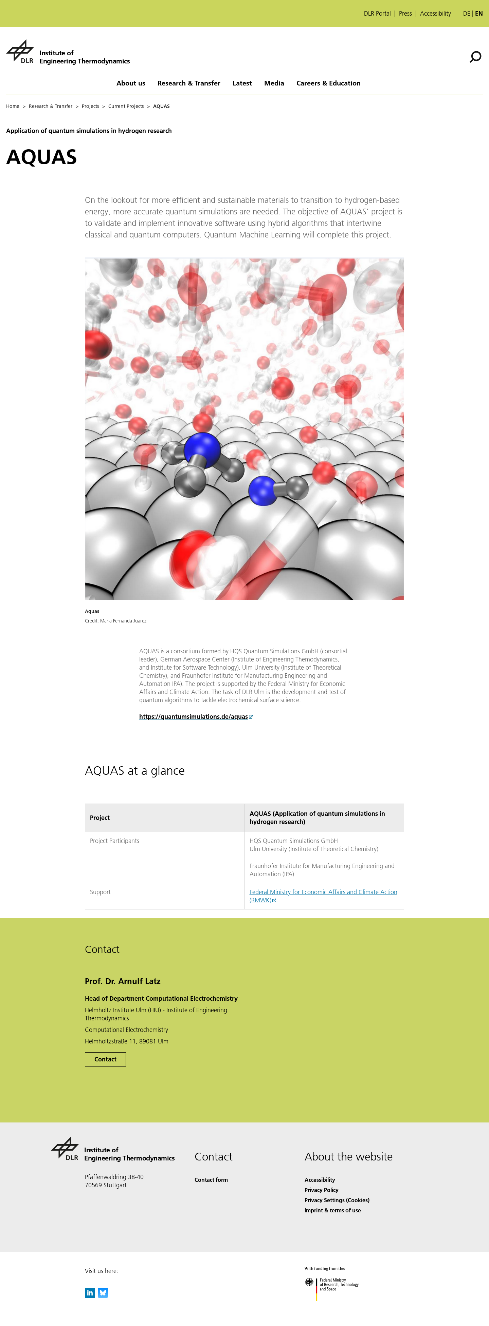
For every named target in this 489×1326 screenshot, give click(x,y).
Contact (105, 1059)
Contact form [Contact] (211, 1179)
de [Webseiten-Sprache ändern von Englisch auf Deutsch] (466, 13)
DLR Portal (377, 13)
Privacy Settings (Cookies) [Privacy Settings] (337, 1200)
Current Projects (126, 106)
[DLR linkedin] (90, 1296)
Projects (90, 106)
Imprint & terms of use (333, 1210)
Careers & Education (328, 82)
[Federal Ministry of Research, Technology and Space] (338, 1307)
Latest (242, 82)
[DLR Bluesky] (103, 1296)
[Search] (475, 57)
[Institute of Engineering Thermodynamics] (68, 51)
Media (274, 82)
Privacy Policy (322, 1189)
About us (130, 82)
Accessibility (435, 13)
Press (405, 13)
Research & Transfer (189, 82)
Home (12, 106)
